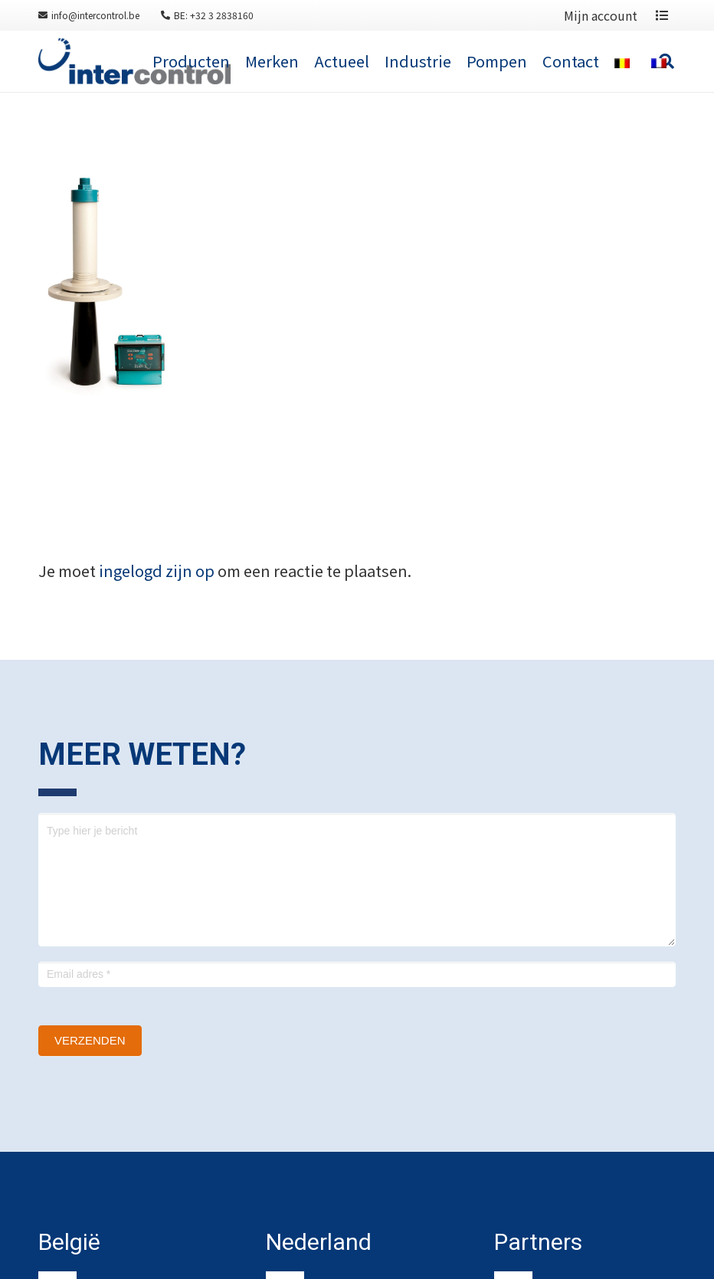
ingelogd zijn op (157, 570)
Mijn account (600, 15)
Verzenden (90, 1040)
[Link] (134, 61)
